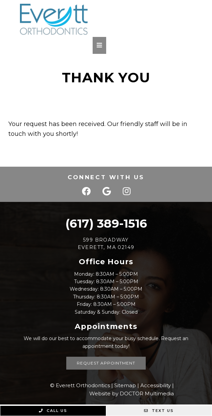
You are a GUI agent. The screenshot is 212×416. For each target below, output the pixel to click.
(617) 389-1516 (106, 223)
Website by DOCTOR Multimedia (131, 393)
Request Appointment (106, 363)
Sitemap (125, 385)
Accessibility (155, 385)
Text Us (159, 410)
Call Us (53, 410)
